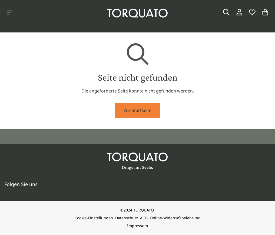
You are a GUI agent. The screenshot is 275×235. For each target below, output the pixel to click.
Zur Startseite (137, 110)
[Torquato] (137, 13)
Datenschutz (126, 217)
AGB (144, 217)
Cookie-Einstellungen (94, 217)
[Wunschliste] (252, 12)
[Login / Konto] (239, 12)
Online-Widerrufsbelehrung (175, 217)
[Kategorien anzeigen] (9, 12)
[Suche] (226, 12)
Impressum (137, 225)
